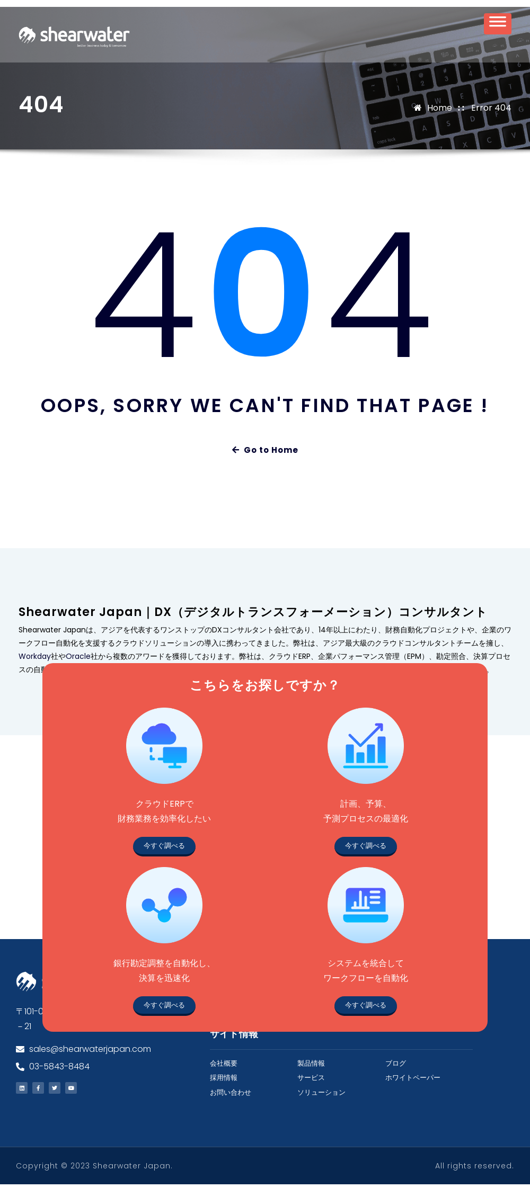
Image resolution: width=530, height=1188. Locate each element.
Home (439, 111)
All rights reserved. (474, 1169)
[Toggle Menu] (497, 27)
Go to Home (265, 453)
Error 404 (491, 111)
